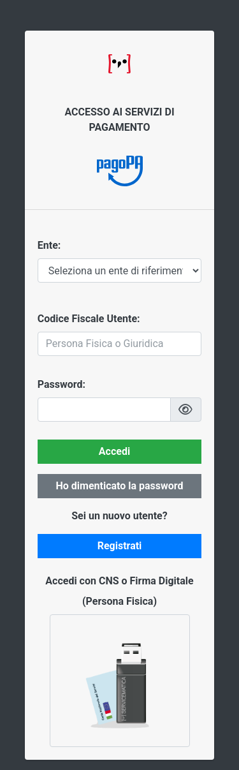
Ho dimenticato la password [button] (119, 486)
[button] (186, 409)
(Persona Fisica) (119, 601)
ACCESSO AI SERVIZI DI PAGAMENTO (119, 119)
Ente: (49, 245)
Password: (61, 384)
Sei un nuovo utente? (119, 516)
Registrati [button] (120, 546)
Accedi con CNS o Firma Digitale (119, 581)
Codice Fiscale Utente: (89, 319)
